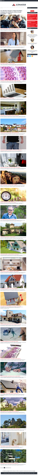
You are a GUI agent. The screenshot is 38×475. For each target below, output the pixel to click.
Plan (31, 473)
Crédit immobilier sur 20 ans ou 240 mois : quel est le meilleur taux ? (9, 115)
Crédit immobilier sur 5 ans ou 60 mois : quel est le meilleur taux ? (9, 463)
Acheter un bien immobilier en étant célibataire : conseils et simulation (10, 28)
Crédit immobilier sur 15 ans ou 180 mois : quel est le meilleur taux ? (9, 411)
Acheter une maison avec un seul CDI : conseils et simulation (8, 184)
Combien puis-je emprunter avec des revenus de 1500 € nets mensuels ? (10, 167)
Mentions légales (22, 473)
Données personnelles (27, 473)
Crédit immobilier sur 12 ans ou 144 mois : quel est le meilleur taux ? (9, 132)
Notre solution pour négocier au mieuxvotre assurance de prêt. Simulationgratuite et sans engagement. (32, 25)
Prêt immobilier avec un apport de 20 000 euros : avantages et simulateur (10, 80)
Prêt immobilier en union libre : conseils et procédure (7, 63)
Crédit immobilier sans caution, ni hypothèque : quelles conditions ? (9, 271)
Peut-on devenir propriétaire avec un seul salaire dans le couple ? (9, 341)
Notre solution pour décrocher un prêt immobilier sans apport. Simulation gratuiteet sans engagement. (32, 18)
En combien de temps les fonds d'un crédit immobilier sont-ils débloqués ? (10, 358)
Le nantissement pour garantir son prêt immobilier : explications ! (9, 288)
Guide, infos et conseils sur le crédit (7, 7)
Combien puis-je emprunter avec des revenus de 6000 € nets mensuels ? (10, 428)
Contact (33, 473)
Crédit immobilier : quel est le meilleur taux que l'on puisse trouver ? (9, 393)
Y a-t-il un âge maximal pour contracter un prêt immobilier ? (8, 219)
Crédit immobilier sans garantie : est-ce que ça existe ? (7, 236)
